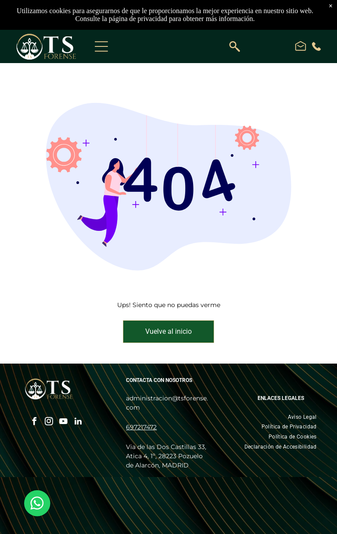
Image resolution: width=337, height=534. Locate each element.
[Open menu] (101, 46)
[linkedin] (78, 422)
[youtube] (63, 422)
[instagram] (49, 422)
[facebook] (35, 422)
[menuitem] (302, 417)
